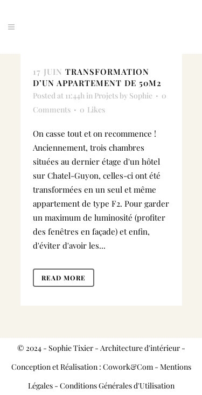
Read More (63, 277)
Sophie (140, 95)
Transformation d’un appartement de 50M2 (97, 77)
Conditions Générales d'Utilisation (117, 385)
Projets (106, 95)
